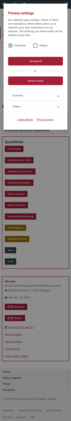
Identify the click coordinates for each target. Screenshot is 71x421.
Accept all (35, 61)
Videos (43, 45)
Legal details (25, 119)
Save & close (35, 80)
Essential (20, 45)
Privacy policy (45, 119)
